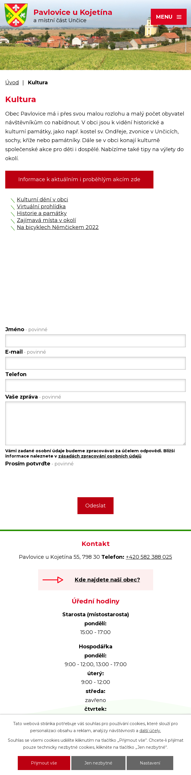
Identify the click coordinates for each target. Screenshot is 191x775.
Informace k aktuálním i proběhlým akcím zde (79, 179)
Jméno (26, 329)
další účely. (150, 730)
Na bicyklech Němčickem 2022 (58, 227)
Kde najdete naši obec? (107, 580)
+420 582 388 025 (149, 557)
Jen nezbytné (98, 763)
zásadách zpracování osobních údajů (100, 456)
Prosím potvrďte (39, 463)
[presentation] (49, 480)
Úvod (12, 82)
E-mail (25, 352)
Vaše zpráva (33, 397)
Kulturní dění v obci (42, 199)
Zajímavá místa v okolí (46, 220)
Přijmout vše (44, 763)
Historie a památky (42, 213)
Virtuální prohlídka (41, 206)
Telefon (15, 374)
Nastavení (150, 763)
